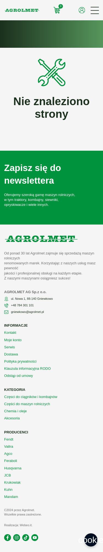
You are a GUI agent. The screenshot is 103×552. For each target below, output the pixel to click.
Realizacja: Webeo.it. (18, 525)
